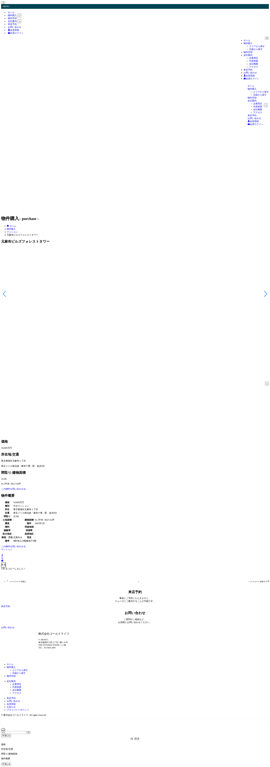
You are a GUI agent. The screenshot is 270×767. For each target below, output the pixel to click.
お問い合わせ (13, 701)
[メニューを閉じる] (3, 2)
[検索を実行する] (28, 732)
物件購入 (11, 667)
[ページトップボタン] (3, 729)
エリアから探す (20, 670)
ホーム (10, 664)
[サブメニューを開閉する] (19, 15)
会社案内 (11, 681)
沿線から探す (19, 673)
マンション (6, 549)
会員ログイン (16, 33)
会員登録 (11, 704)
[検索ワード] (13, 732)
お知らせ (11, 707)
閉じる (6, 736)
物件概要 (5, 758)
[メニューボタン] (267, 38)
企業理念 (16, 684)
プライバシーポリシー (18, 710)
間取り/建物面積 (9, 754)
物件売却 (11, 676)
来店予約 (11, 698)
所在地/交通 (7, 749)
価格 (3, 744)
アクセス (16, 693)
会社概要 (16, 690)
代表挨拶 (16, 687)
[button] (2, 555)
